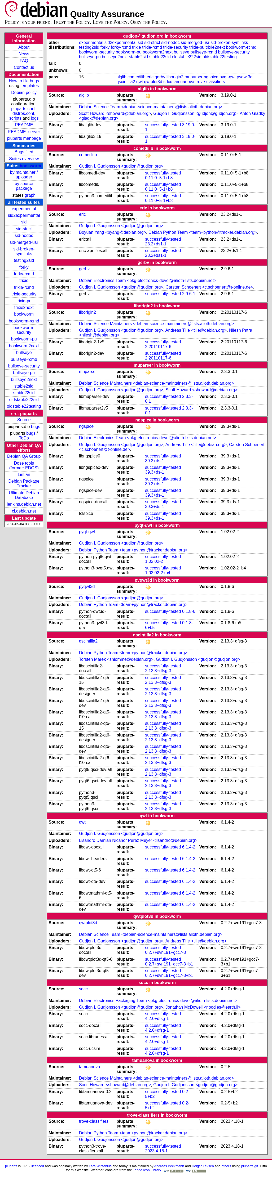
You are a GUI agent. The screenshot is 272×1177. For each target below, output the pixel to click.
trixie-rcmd (24, 287)
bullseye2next (24, 379)
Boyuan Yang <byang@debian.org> (112, 232)
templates (29, 85)
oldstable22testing (24, 406)
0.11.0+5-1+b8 (159, 178)
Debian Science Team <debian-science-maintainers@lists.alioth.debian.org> (150, 107)
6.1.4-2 (188, 847)
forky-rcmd (24, 274)
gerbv (160, 77)
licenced (37, 1166)
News (24, 54)
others (226, 1166)
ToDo (24, 438)
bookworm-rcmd (24, 321)
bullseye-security (24, 366)
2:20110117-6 (158, 346)
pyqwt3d (245, 77)
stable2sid (23, 386)
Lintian (24, 474)
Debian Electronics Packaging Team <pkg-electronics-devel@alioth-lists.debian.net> (158, 1000)
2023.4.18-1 (156, 1151)
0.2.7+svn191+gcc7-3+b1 (169, 964)
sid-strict (24, 229)
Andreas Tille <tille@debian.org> (196, 330)
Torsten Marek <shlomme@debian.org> (116, 659)
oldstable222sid (24, 399)
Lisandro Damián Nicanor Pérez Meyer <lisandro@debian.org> (138, 840)
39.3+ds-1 (154, 461)
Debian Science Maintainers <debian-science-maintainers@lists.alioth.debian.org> (156, 323)
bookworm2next (24, 346)
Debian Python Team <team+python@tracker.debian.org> (202, 232)
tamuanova (183, 81)
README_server (24, 131)
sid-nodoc (24, 235)
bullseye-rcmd (24, 359)
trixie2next (24, 307)
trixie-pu (24, 301)
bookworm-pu (24, 339)
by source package (24, 186)
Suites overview (24, 158)
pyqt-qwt (227, 77)
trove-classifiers (210, 81)
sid (24, 222)
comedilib (137, 77)
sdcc (167, 81)
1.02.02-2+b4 (157, 572)
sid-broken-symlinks (23, 251)
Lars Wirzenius (100, 1166)
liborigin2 (174, 77)
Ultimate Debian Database (24, 495)
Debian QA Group (24, 456)
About (23, 47)
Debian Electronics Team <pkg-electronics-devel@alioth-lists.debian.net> (147, 280)
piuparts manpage (24, 138)
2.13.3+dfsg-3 (158, 670)
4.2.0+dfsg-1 (157, 1018)
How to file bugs (24, 81)
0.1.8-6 (188, 611)
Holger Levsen (203, 1166)
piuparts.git (249, 1166)
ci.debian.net (24, 511)
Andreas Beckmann (169, 1166)
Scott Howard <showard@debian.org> (115, 113)
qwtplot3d (153, 81)
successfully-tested (163, 125)
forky (24, 267)
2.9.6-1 (188, 293)
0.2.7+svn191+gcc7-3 (165, 952)
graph (30, 195)
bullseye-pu (24, 372)
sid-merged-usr (24, 242)
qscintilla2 (125, 81)
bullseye (24, 352)
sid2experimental (24, 215)
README (24, 125)
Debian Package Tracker (24, 483)
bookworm (30, 166)
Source (24, 419)
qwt (139, 81)
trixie (23, 280)
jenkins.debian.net (24, 504)
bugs (35, 426)
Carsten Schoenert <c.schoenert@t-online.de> (209, 287)
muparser (194, 77)
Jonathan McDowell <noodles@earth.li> (203, 1007)
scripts (15, 118)
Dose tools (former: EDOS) (24, 465)
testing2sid (24, 260)
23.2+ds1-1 (155, 244)
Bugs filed (24, 152)
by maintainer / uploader (24, 174)
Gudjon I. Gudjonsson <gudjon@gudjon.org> (195, 113)
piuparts (11, 1166)
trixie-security (23, 294)
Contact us (24, 67)
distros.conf (23, 113)
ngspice (211, 77)
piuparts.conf (23, 108)
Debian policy (24, 92)
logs (34, 118)
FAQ (24, 61)
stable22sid (24, 392)
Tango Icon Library (147, 1170)
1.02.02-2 (154, 561)
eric (150, 77)
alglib (121, 77)
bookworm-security (24, 330)
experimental (24, 208)
